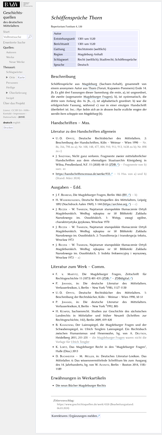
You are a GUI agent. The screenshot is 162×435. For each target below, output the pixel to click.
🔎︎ (30, 37)
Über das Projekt (14, 103)
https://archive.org (115, 204)
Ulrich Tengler (80, 342)
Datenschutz (9, 117)
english (16, 122)
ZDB (113, 164)
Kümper (64, 311)
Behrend (66, 195)
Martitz (72, 274)
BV (125, 195)
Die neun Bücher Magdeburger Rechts (81, 385)
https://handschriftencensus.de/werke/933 (83, 174)
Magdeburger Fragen (97, 96)
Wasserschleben (70, 200)
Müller (89, 356)
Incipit (10, 98)
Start (6, 32)
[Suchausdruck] (15, 37)
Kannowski (66, 325)
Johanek (67, 283)
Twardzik (82, 209)
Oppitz (70, 138)
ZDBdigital (122, 278)
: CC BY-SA (12, 110)
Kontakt (7, 113)
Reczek (63, 209)
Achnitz (104, 364)
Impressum (19, 113)
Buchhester (67, 356)
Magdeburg (89, 84)
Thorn (92, 88)
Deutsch (140, 333)
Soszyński (64, 156)
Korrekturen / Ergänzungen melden (74, 416)
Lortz (63, 347)
